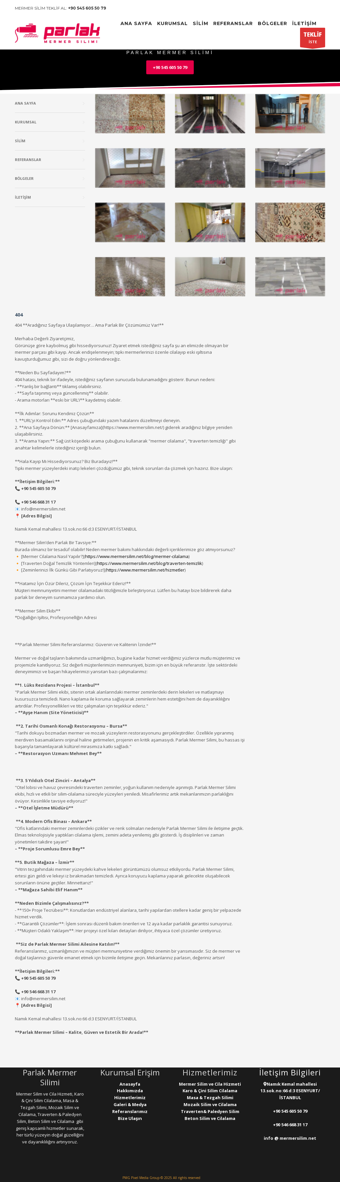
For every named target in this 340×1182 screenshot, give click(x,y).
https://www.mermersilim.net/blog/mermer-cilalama (136, 556)
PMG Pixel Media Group (140, 1177)
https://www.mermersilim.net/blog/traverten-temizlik (149, 563)
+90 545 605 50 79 (87, 8)
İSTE (312, 39)
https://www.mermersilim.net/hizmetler (145, 570)
